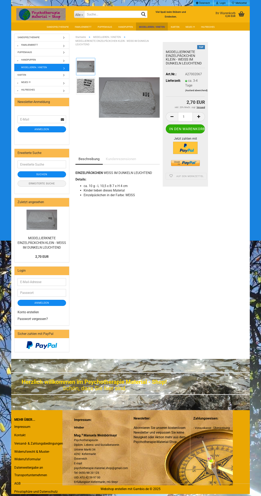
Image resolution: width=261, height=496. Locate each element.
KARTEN (175, 27)
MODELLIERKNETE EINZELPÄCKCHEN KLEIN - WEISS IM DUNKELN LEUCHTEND (42, 242)
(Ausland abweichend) (196, 90)
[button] (203, 3)
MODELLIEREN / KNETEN (152, 27)
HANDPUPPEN (125, 27)
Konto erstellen (28, 312)
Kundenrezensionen (121, 159)
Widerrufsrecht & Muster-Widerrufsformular (32, 455)
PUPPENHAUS (105, 27)
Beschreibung (89, 159)
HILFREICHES (208, 27)
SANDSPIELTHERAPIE (58, 27)
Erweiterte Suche (42, 183)
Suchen (41, 174)
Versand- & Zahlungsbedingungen (38, 443)
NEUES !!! (190, 27)
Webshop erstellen (114, 489)
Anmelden (41, 129)
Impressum (22, 427)
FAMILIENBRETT (83, 27)
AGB (17, 483)
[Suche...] (79, 14)
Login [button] (221, 3)
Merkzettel (239, 3)
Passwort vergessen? (33, 319)
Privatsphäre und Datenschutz (36, 492)
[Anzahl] (185, 116)
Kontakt (19, 435)
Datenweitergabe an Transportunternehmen (30, 471)
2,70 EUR (42, 257)
